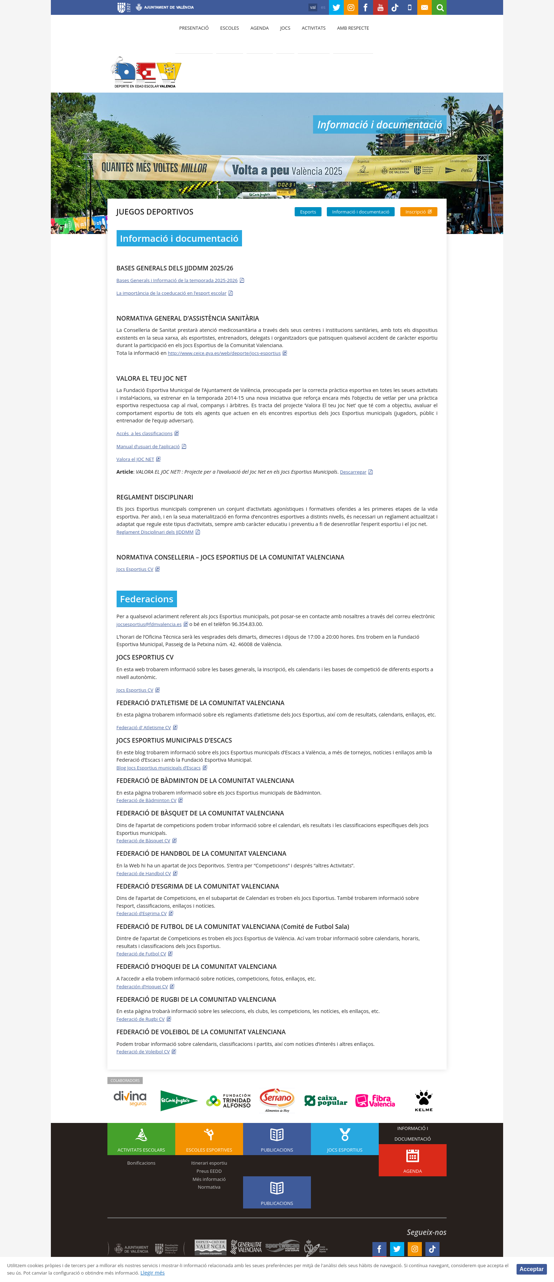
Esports (308, 212)
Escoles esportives (209, 1149)
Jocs (278, 36)
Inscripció (416, 212)
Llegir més (231, 1272)
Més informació (209, 1178)
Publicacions (277, 1149)
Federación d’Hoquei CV (145, 985)
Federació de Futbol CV (144, 952)
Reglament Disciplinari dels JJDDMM (159, 531)
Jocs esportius (345, 1149)
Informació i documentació (360, 212)
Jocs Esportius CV (137, 568)
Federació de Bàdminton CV (149, 799)
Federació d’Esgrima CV (144, 912)
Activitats (305, 36)
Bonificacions (141, 1162)
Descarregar (354, 471)
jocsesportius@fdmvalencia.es (152, 623)
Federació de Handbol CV (146, 872)
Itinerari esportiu (209, 1162)
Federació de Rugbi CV (143, 1017)
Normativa (209, 1186)
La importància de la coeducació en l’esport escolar (177, 292)
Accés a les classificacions (147, 433)
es (308, 7)
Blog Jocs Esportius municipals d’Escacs (162, 766)
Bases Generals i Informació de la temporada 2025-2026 (183, 280)
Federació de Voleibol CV (146, 1050)
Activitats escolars (141, 1149)
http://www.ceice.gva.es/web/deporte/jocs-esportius (229, 353)
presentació (193, 36)
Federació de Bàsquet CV (146, 839)
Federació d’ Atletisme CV (146, 726)
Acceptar (532, 1269)
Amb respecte (342, 36)
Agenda (254, 36)
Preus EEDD (209, 1170)
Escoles (226, 36)
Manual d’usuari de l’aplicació (151, 446)
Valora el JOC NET (137, 458)
